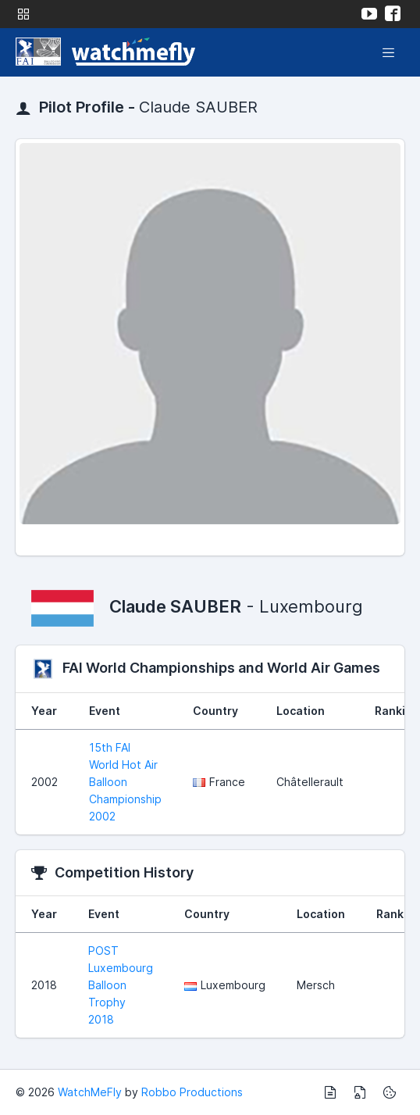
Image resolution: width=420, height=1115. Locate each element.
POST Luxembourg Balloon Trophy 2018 (120, 985)
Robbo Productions (192, 1092)
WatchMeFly (90, 1092)
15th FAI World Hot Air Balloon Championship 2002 (125, 782)
